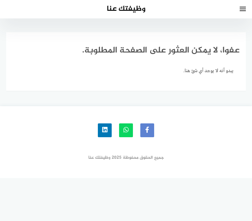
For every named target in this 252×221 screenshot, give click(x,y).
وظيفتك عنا (126, 9)
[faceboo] (147, 130)
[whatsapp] (126, 130)
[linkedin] (105, 130)
